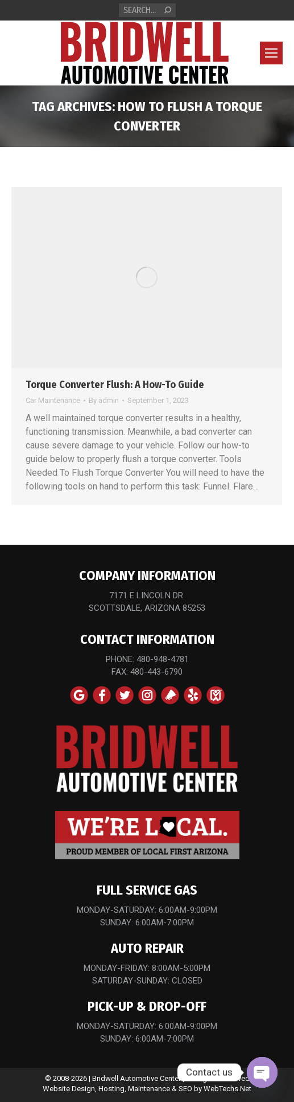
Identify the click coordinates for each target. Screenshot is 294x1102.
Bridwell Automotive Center (136, 1078)
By (104, 400)
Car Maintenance (53, 400)
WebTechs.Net (227, 1088)
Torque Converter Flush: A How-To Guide (115, 384)
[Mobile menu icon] (271, 53)
